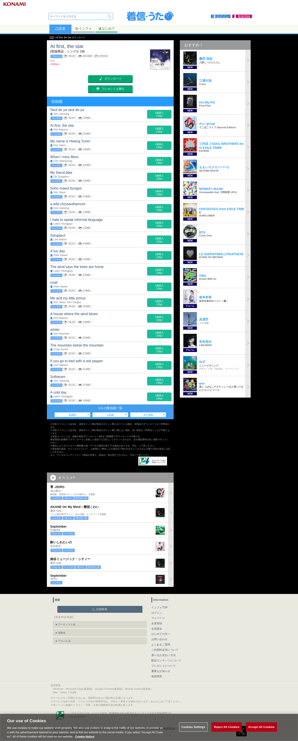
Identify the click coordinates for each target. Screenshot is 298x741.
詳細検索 (101, 606)
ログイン (156, 610)
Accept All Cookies (261, 732)
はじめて (106, 29)
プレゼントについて (163, 663)
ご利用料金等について (165, 647)
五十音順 (148, 414)
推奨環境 (156, 673)
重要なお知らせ (160, 668)
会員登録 (156, 620)
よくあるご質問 (160, 641)
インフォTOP (159, 604)
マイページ (158, 615)
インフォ (83, 29)
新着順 (72, 414)
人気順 (110, 414)
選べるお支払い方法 (163, 652)
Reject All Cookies (226, 732)
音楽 (60, 29)
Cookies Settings (193, 732)
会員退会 (156, 626)
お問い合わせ (159, 636)
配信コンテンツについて (166, 657)
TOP (52, 37)
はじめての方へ (160, 631)
